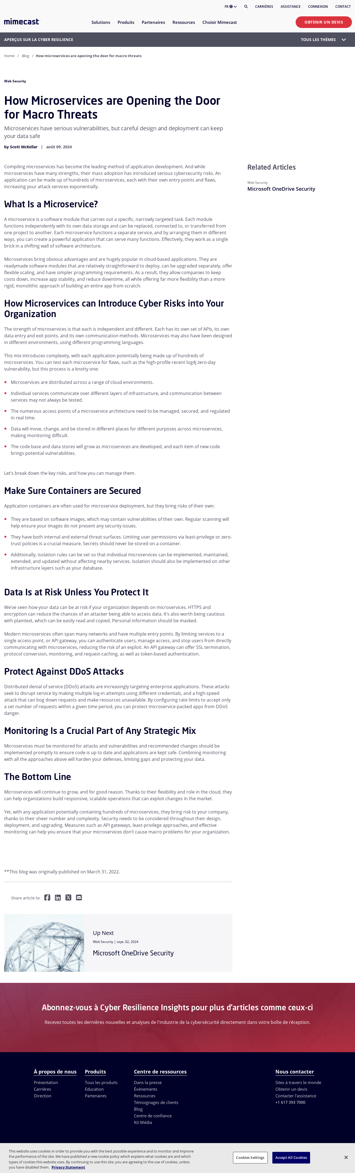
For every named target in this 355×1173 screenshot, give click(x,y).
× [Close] (113, 1063)
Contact (343, 6)
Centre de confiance (153, 1138)
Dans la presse (148, 1105)
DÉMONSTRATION (230, 1063)
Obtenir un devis (324, 22)
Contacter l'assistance (295, 1118)
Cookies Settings (250, 1157)
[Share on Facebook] (47, 898)
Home (9, 55)
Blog (25, 55)
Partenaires (95, 1118)
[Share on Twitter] (68, 898)
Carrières (264, 6)
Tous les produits (101, 1105)
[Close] (346, 1157)
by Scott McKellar (20, 146)
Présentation (46, 1105)
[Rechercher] (246, 6)
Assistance (291, 6)
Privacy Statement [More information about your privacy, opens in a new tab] (68, 1167)
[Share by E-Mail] (79, 898)
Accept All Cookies (291, 1157)
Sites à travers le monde (298, 1105)
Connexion (318, 6)
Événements (145, 1112)
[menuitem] (100, 25)
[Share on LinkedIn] (58, 898)
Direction (42, 1118)
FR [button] (231, 6)
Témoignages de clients (156, 1125)
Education (94, 1112)
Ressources (144, 1118)
